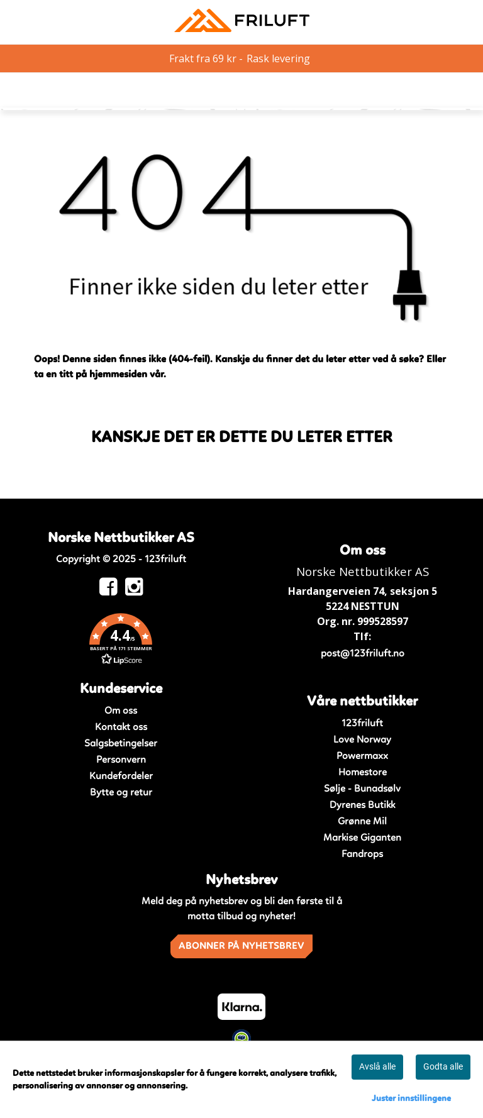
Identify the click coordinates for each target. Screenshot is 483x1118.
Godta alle (443, 1066)
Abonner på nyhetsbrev (241, 946)
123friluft (362, 724)
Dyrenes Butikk (362, 805)
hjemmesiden (118, 375)
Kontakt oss (121, 727)
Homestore (362, 773)
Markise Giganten (362, 838)
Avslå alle (377, 1066)
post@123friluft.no (362, 654)
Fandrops (362, 855)
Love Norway (362, 740)
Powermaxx (362, 756)
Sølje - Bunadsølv (362, 789)
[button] (120, 641)
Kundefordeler (121, 777)
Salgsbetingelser (120, 744)
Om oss (120, 711)
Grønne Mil (362, 822)
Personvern (121, 760)
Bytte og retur (121, 793)
